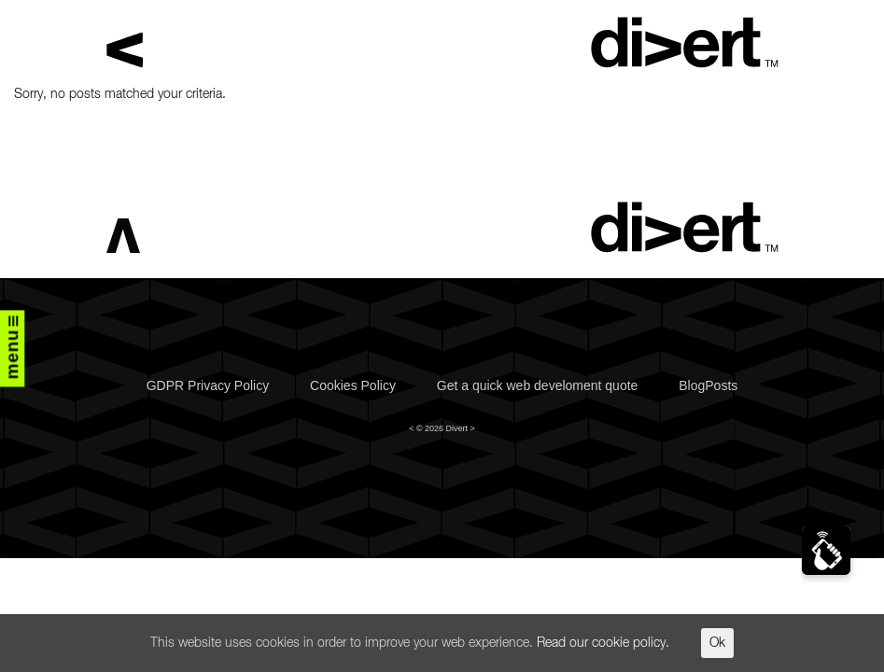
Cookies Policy (353, 385)
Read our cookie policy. (603, 643)
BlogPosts (708, 385)
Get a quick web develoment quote (537, 385)
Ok (717, 643)
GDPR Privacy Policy (208, 385)
